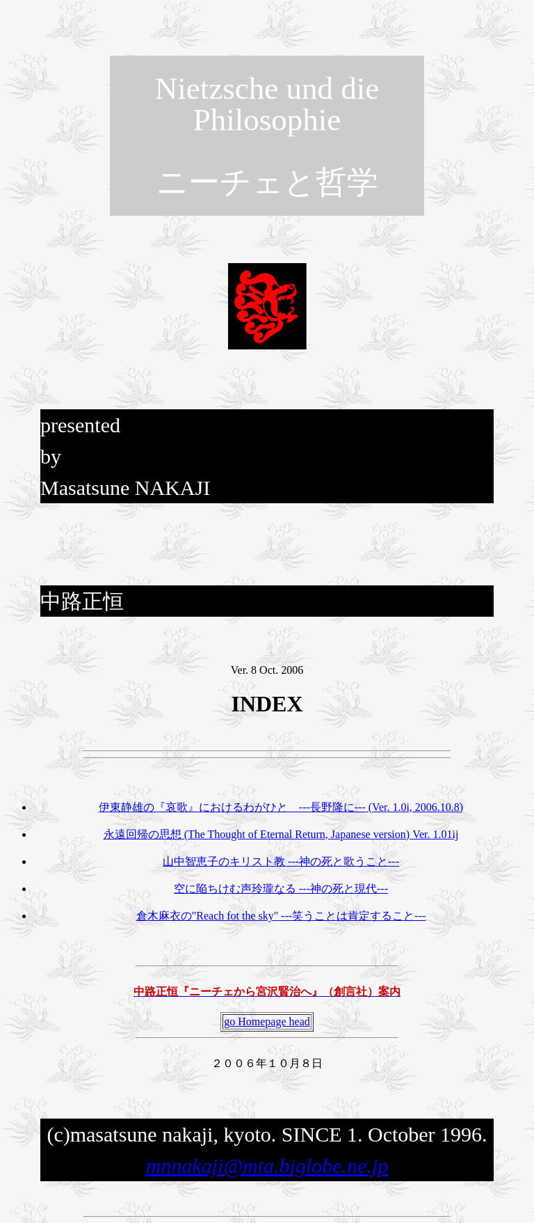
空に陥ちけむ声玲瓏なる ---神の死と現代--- (281, 888)
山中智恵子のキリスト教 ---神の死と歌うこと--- (281, 861)
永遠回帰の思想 (281, 834)
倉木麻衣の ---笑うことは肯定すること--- (281, 916)
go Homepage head (267, 1021)
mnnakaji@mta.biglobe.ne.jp (267, 1165)
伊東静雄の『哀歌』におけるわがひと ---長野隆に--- (281, 807)
